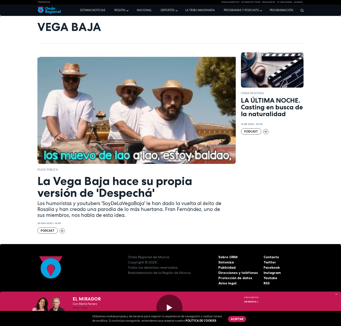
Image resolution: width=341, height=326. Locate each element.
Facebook (272, 267)
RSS (267, 283)
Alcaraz (298, 2)
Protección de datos (235, 278)
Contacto (271, 257)
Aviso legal (227, 283)
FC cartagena (284, 2)
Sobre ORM (227, 257)
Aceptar (237, 319)
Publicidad (227, 267)
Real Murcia (268, 2)
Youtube (270, 278)
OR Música (251, 301)
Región (119, 10)
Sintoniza (226, 262)
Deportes (167, 10)
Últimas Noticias (251, 2)
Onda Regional (252, 93)
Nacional (144, 10)
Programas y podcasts (241, 10)
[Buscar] (301, 10)
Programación (281, 10)
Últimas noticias (92, 10)
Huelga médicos (230, 2)
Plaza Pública (47, 169)
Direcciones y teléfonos (238, 272)
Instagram (272, 272)
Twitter (270, 262)
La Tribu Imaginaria (200, 10)
